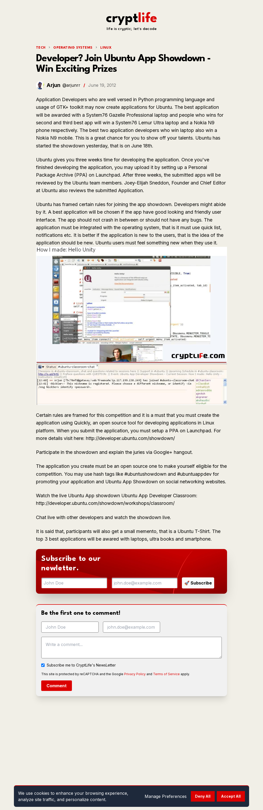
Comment (56, 685)
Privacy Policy (135, 674)
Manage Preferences (166, 796)
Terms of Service (166, 674)
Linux (106, 47)
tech (40, 47)
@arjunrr (71, 85)
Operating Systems (72, 47)
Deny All (203, 796)
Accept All (231, 796)
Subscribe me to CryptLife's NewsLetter (81, 665)
